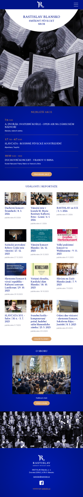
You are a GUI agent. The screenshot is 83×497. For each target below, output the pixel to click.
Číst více (41, 125)
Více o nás (41, 403)
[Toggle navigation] (76, 4)
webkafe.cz (46, 489)
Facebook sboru (41, 483)
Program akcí (41, 174)
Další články (41, 339)
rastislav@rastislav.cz (41, 477)
